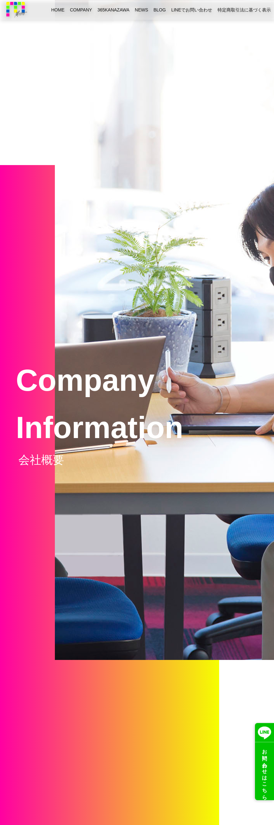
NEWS (141, 9)
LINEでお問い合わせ (191, 9)
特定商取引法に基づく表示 (244, 9)
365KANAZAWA (113, 9)
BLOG (159, 9)
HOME (57, 9)
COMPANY (81, 9)
